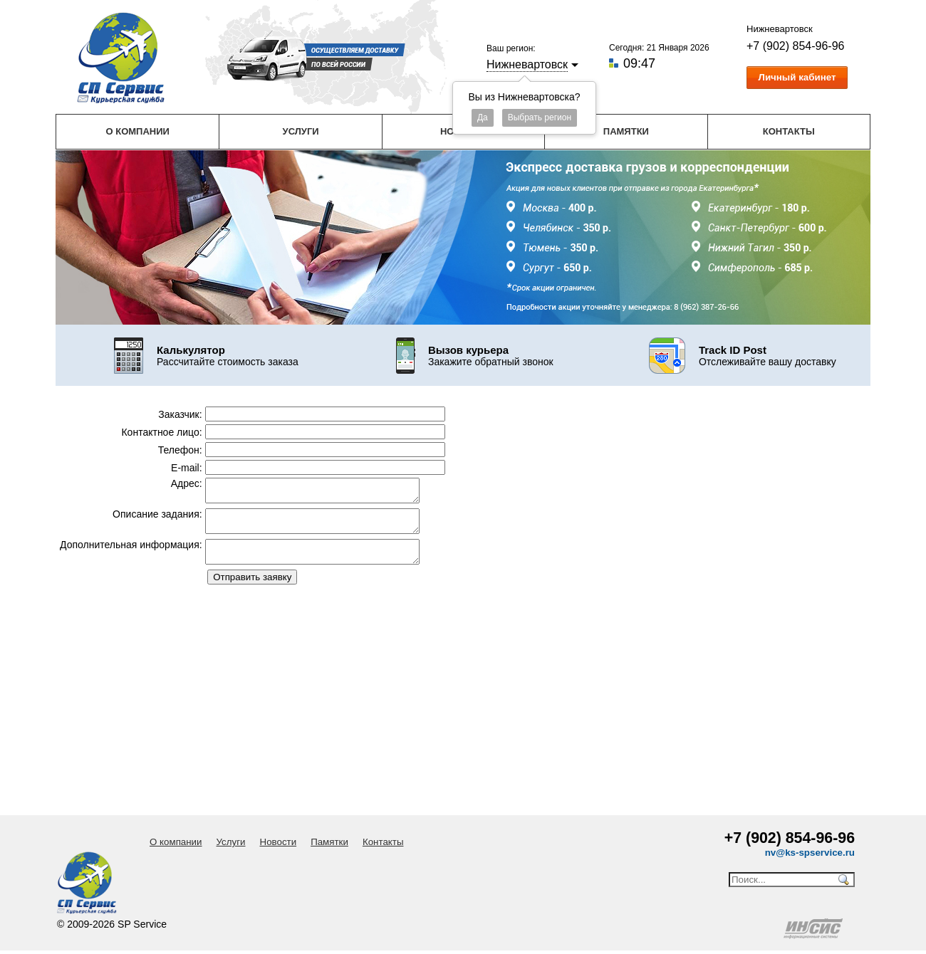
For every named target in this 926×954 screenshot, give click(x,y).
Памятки (626, 131)
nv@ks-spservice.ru (810, 852)
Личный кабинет (797, 77)
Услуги (301, 131)
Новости (278, 842)
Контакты (789, 131)
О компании (137, 131)
